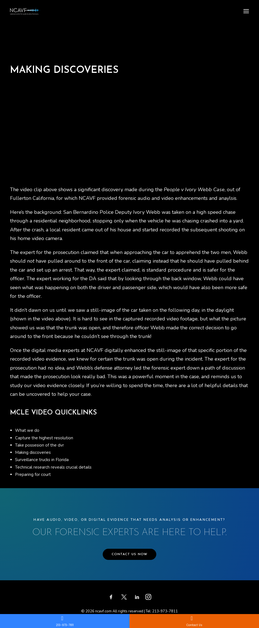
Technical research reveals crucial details (53, 467)
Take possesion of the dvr (39, 445)
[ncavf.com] (25, 11)
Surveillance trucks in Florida (42, 459)
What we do (27, 430)
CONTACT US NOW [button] (130, 554)
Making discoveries (33, 452)
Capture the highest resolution (44, 438)
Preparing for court (33, 474)
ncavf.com (103, 611)
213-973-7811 (165, 611)
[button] (246, 11)
